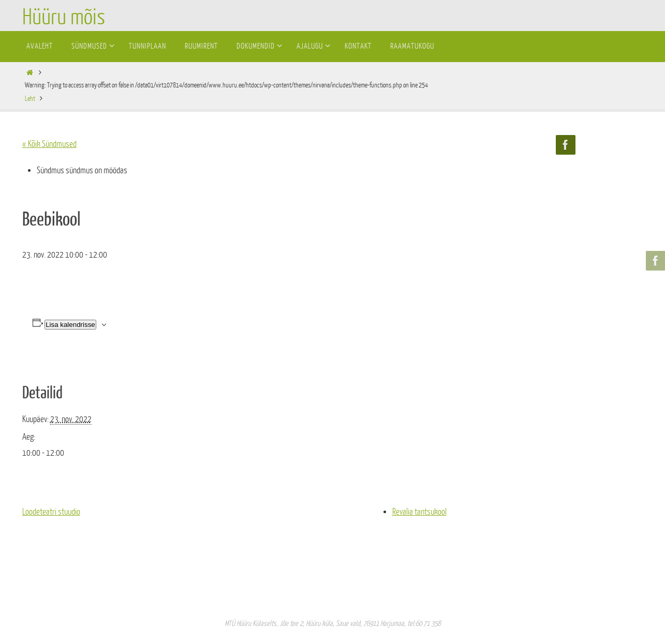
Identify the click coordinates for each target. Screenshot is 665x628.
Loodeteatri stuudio (51, 512)
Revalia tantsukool (419, 512)
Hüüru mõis (63, 17)
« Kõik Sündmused (49, 144)
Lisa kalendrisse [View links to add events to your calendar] (70, 324)
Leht (30, 98)
